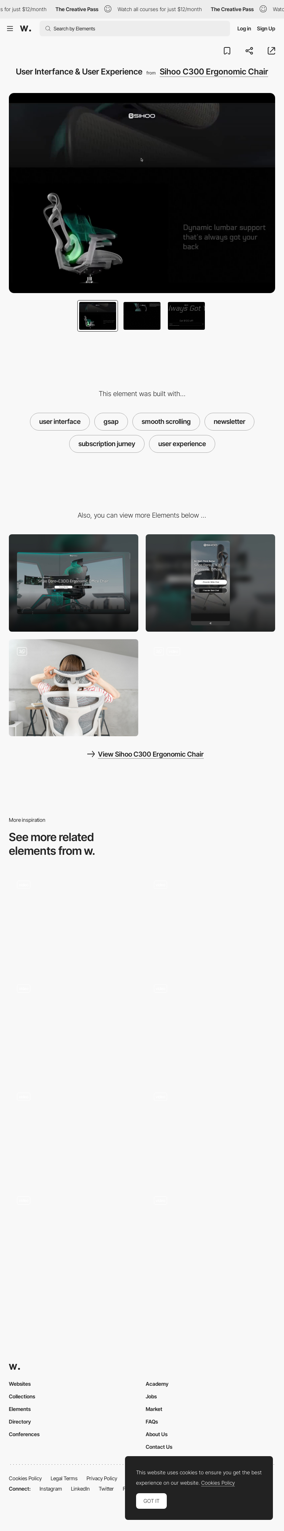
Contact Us (159, 1447)
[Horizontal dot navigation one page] (73, 1131)
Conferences (24, 1434)
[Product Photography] (73, 688)
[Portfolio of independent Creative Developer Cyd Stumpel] (73, 1024)
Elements (20, 1409)
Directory (20, 1421)
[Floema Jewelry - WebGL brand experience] (210, 1131)
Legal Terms (64, 1478)
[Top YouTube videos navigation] (210, 918)
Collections (22, 1396)
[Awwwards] (25, 28)
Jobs (151, 1396)
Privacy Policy (102, 1478)
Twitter (106, 1488)
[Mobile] (210, 583)
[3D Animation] (210, 688)
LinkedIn (80, 1488)
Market (154, 1409)
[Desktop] (73, 583)
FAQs (152, 1421)
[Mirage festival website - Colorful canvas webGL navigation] (73, 918)
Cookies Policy (25, 1478)
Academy (157, 1384)
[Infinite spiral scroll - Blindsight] (210, 1022)
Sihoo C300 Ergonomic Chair (214, 71)
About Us (157, 1434)
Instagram (51, 1488)
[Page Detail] (73, 1237)
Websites (20, 1384)
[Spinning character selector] (210, 1234)
